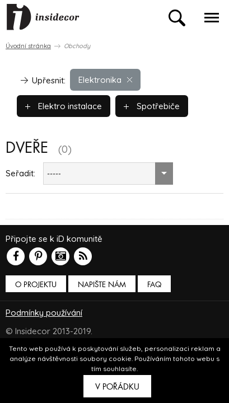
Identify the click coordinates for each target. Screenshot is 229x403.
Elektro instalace (63, 106)
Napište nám (102, 284)
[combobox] (108, 173)
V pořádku (117, 387)
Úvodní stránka (28, 46)
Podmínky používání (44, 312)
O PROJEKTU (36, 284)
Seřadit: (20, 173)
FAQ (154, 284)
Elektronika (105, 79)
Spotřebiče (152, 106)
